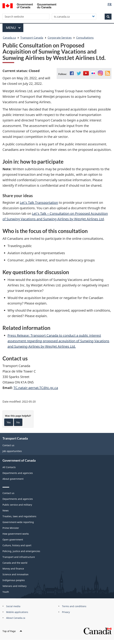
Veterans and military (14, 586)
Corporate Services (60, 37)
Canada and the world (14, 562)
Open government (12, 539)
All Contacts (9, 467)
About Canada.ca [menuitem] (15, 617)
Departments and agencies (17, 473)
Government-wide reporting (18, 522)
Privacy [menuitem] (66, 612)
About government (13, 478)
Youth (5, 591)
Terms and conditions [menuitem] (74, 606)
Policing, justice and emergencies (21, 551)
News (5, 510)
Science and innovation (15, 574)
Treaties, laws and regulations (19, 516)
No (18, 422)
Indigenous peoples (13, 580)
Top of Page (12, 631)
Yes (9, 422)
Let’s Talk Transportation (39, 202)
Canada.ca (9, 37)
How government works (15, 533)
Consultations (85, 37)
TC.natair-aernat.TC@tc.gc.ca (36, 387)
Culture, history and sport (16, 545)
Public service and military (17, 504)
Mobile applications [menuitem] (17, 612)
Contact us (8, 445)
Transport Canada (31, 37)
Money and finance (13, 568)
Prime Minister (10, 527)
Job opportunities (12, 451)
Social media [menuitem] (13, 606)
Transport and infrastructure (18, 557)
